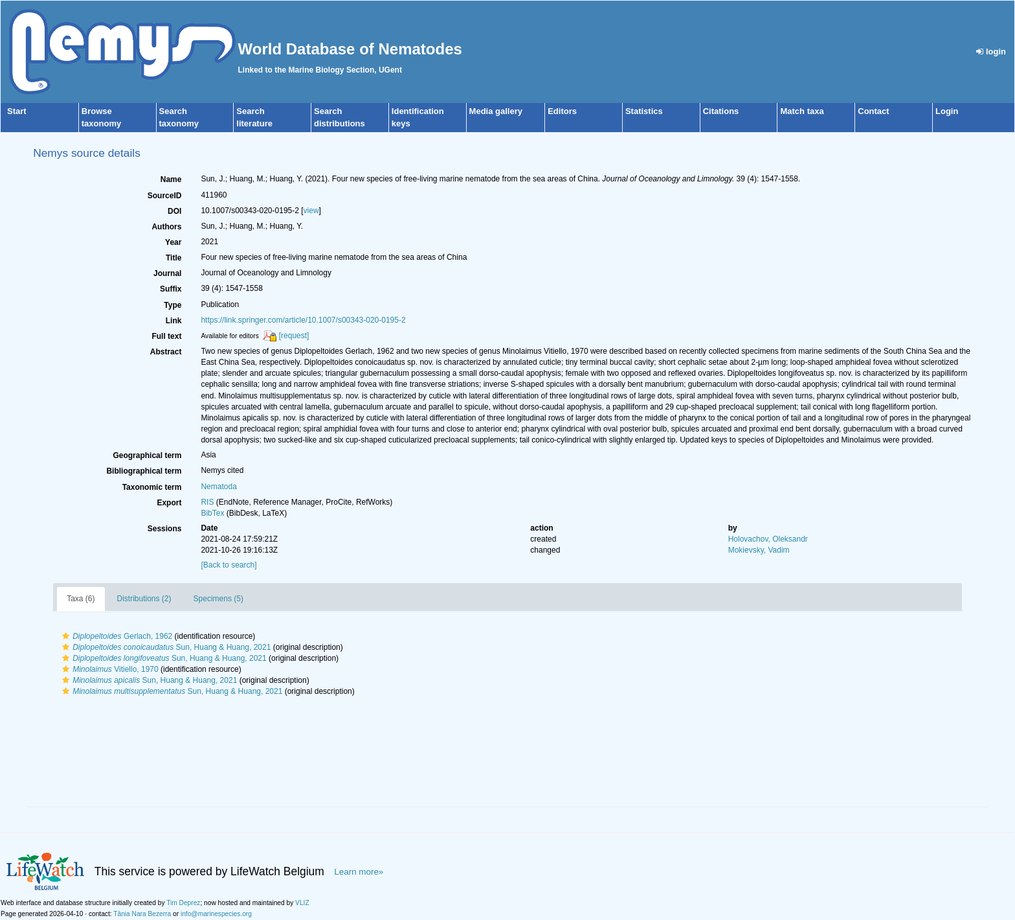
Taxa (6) (81, 598)
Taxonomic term (152, 487)
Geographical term (147, 455)
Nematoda (218, 486)
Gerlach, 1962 (115, 636)
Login (946, 111)
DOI (174, 211)
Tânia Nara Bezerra (142, 913)
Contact (873, 111)
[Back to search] (228, 564)
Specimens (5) (218, 598)
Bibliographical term (143, 471)
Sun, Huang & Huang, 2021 (165, 647)
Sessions (165, 528)
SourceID (165, 195)
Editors (562, 111)
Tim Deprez (183, 902)
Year (173, 242)
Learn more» (358, 872)
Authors (166, 226)
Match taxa (801, 111)
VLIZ (302, 902)
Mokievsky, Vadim (759, 550)
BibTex (212, 513)
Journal (167, 273)
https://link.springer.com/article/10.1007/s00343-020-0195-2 (303, 320)
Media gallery (495, 111)
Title (173, 257)
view (311, 210)
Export (169, 502)
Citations (721, 111)
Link (174, 320)
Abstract (166, 351)
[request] (294, 335)
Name (171, 179)
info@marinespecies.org (216, 913)
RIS (207, 502)
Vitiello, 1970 (109, 669)
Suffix (170, 288)
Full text (166, 336)
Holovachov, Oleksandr (768, 539)
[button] (65, 636)
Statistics (644, 111)
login (991, 51)
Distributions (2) (144, 598)
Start (17, 111)
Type (172, 305)
